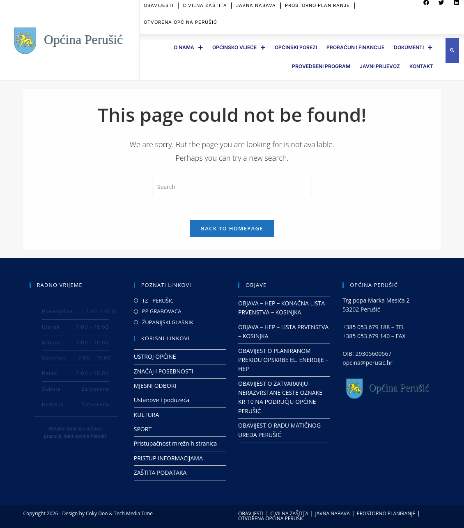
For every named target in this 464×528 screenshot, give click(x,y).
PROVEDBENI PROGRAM (321, 66)
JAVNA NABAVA (332, 513)
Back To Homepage (232, 228)
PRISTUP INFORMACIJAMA (168, 458)
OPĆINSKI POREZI (296, 47)
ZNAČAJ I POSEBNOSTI (163, 371)
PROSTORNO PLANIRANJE (385, 513)
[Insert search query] (232, 187)
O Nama (188, 47)
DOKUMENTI (413, 47)
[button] (452, 50)
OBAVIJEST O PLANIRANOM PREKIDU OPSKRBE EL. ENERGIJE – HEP (283, 360)
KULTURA (146, 415)
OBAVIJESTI (251, 513)
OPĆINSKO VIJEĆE (238, 47)
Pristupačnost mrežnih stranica (175, 443)
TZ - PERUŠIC (158, 300)
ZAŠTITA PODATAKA (160, 472)
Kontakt (421, 66)
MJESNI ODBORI (155, 385)
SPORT (143, 429)
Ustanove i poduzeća (161, 400)
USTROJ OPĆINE (155, 356)
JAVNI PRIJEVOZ (380, 66)
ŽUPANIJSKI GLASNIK (167, 322)
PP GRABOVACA (161, 311)
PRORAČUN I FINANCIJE (355, 47)
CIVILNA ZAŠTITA (289, 513)
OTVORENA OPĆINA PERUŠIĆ (180, 19)
